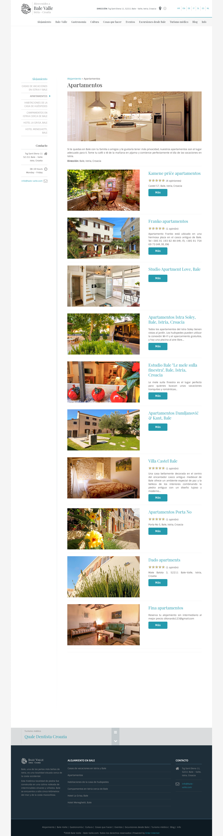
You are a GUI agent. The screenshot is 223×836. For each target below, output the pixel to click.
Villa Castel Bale (162, 460)
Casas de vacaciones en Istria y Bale (34, 87)
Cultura (94, 21)
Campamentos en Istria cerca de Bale (35, 114)
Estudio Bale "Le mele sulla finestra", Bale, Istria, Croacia (172, 369)
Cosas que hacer (112, 21)
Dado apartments (164, 559)
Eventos (130, 21)
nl (208, 8)
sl (198, 8)
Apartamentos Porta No (169, 511)
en (184, 8)
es (203, 8)
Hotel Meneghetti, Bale (36, 131)
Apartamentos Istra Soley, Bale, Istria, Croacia (172, 319)
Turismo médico (179, 21)
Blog (195, 21)
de (189, 8)
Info (204, 21)
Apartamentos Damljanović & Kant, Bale (173, 415)
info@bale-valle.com (32, 180)
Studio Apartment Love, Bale (174, 269)
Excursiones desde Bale (152, 21)
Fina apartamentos (165, 607)
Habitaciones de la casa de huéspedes (35, 104)
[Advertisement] (111, 50)
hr (178, 8)
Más (158, 192)
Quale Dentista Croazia (46, 736)
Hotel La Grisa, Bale (35, 122)
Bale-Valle (61, 21)
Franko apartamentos (168, 221)
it (193, 8)
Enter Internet (152, 833)
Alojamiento (44, 21)
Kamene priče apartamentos (174, 173)
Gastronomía (78, 21)
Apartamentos (38, 96)
